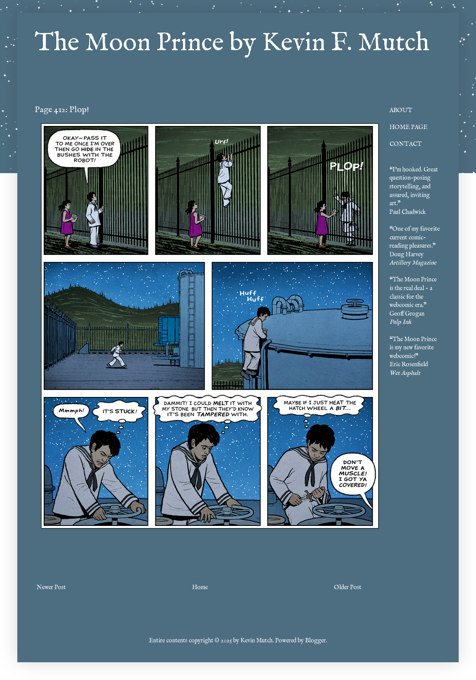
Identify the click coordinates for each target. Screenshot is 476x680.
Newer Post (51, 587)
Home (200, 587)
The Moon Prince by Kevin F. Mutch (232, 43)
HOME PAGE (408, 127)
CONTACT (405, 144)
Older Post (347, 587)
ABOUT (400, 110)
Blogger (315, 641)
